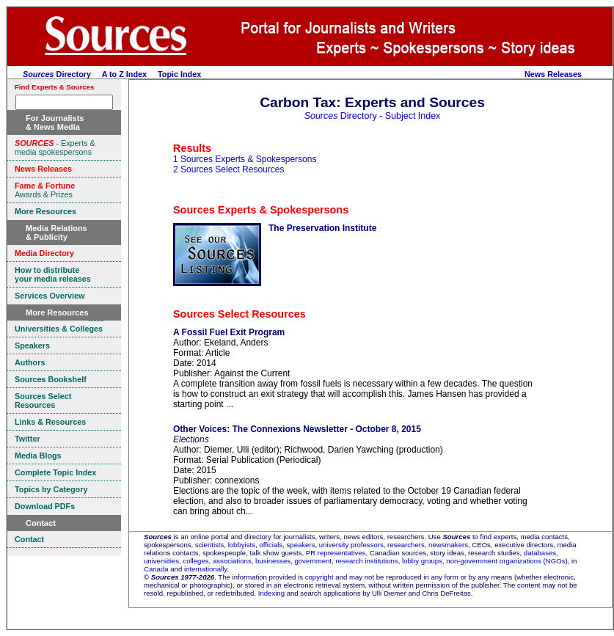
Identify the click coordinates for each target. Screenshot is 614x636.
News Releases (553, 74)
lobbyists (241, 545)
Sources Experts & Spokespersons (260, 210)
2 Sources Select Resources (228, 169)
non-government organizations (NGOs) (506, 561)
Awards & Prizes (45, 190)
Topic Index (179, 74)
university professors (351, 545)
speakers (301, 545)
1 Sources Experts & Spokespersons (244, 159)
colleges (195, 561)
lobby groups (422, 561)
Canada (156, 569)
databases (540, 553)
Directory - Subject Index (372, 116)
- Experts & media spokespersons (55, 147)
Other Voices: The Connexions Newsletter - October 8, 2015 (297, 429)
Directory (57, 74)
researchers (406, 545)
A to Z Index (124, 74)
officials (270, 545)
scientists (209, 545)
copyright (319, 577)
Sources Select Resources (239, 314)
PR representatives (336, 553)
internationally (205, 569)
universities (161, 561)
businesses (272, 561)
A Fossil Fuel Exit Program (229, 332)
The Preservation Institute (322, 228)
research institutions (366, 561)
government (313, 561)
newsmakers (448, 545)
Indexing (271, 593)
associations (232, 561)
